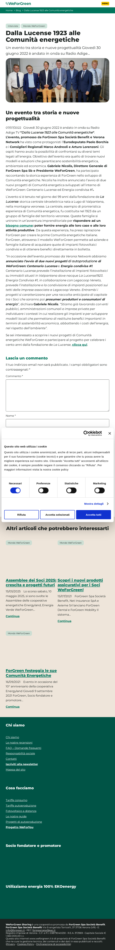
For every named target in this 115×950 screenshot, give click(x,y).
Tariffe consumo (16, 800)
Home (9, 10)
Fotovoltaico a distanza (21, 811)
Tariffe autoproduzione (21, 805)
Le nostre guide (16, 816)
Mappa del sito (15, 769)
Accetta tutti (93, 514)
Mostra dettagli (94, 503)
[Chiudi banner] (109, 433)
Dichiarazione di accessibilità (53, 944)
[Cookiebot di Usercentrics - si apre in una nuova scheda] (86, 433)
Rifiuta (21, 514)
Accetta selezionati (57, 514)
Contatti (11, 758)
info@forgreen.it (15, 930)
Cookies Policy (25, 944)
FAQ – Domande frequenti (23, 748)
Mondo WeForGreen (34, 26)
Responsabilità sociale (20, 753)
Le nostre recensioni (19, 742)
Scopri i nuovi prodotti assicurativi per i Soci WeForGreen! (80, 585)
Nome (11, 415)
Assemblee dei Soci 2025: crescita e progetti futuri (31, 582)
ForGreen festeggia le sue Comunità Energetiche (31, 672)
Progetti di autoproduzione (24, 821)
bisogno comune (19, 225)
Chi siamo (12, 737)
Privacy (10, 944)
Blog (18, 10)
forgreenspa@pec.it (43, 930)
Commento (14, 376)
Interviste (13, 26)
